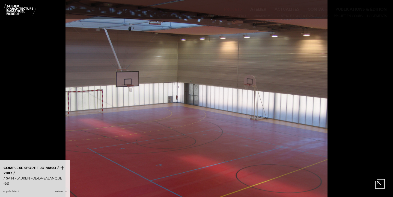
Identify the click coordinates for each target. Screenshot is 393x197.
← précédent (11, 191)
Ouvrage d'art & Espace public (303, 16)
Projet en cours (348, 16)
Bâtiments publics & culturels (171, 16)
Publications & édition (361, 10)
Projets (233, 10)
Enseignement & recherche (225, 16)
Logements (377, 16)
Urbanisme (263, 16)
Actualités (287, 10)
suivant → (61, 191)
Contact (317, 10)
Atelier (258, 10)
